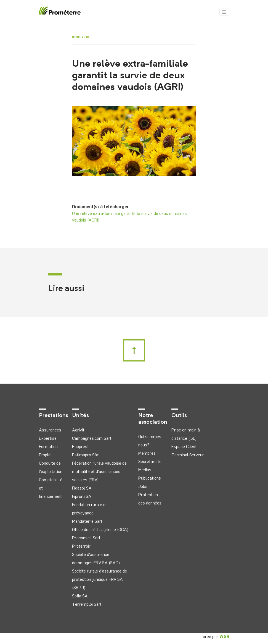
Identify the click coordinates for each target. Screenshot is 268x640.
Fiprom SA (81, 496)
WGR (224, 636)
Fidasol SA (82, 488)
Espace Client (184, 446)
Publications (149, 478)
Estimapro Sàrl (86, 454)
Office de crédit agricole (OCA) (100, 529)
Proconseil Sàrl (86, 537)
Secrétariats (149, 461)
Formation (48, 446)
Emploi (45, 454)
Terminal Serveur (187, 454)
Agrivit (78, 430)
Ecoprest (80, 446)
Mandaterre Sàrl (87, 521)
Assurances (50, 430)
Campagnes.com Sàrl (91, 438)
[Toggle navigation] (224, 12)
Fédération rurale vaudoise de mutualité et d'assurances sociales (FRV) (99, 471)
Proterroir (81, 546)
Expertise (48, 438)
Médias (144, 469)
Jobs (142, 486)
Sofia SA (80, 596)
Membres (147, 453)
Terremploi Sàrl (86, 604)
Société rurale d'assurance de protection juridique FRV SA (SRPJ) (99, 579)
